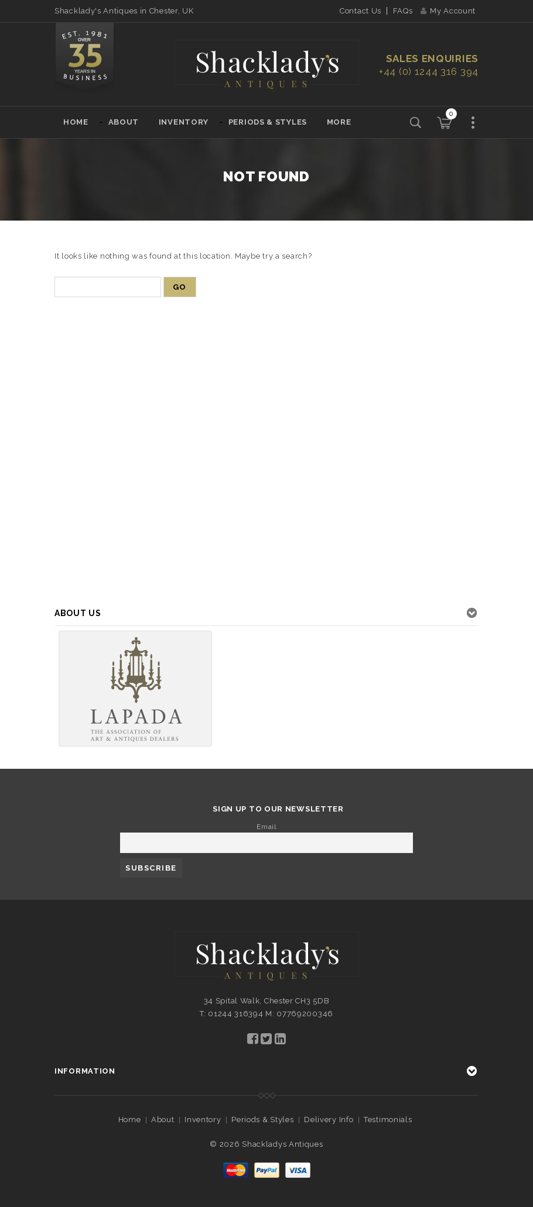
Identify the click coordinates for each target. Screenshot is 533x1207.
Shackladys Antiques (282, 1144)
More (339, 122)
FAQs (403, 11)
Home (75, 122)
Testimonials (388, 1119)
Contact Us (360, 11)
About (123, 122)
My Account (448, 10)
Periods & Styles (267, 122)
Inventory (184, 122)
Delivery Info (328, 1119)
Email (266, 827)
